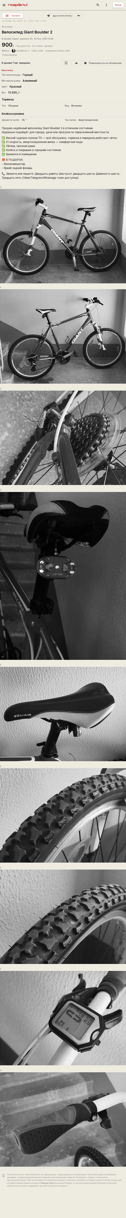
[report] (102, 63)
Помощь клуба (47, 1183)
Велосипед (7, 27)
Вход (118, 5)
